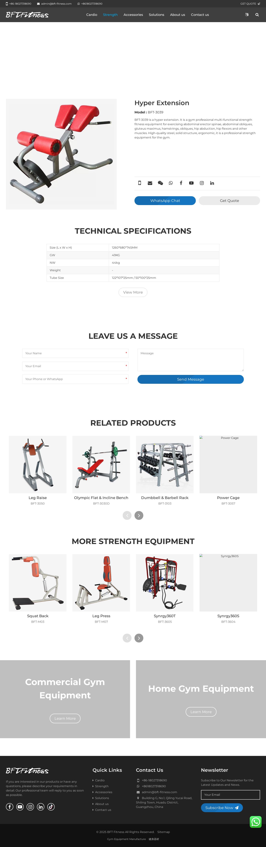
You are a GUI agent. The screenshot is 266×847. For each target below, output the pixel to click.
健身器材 (154, 839)
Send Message (190, 379)
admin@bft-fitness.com (54, 3)
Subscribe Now (221, 808)
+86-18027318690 (18, 3)
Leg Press (101, 616)
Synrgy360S (228, 616)
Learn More (65, 718)
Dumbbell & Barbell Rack (164, 498)
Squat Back (37, 616)
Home (13, 76)
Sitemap (163, 832)
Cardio (91, 15)
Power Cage (228, 498)
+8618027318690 (90, 3)
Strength (110, 15)
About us (177, 15)
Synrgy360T (165, 616)
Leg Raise (38, 498)
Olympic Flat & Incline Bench (101, 498)
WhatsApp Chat (165, 200)
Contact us (200, 15)
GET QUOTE (250, 3)
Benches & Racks (70, 76)
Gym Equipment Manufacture (126, 839)
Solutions (156, 15)
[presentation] (127, 515)
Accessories (133, 15)
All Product (29, 76)
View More (133, 292)
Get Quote (229, 200)
